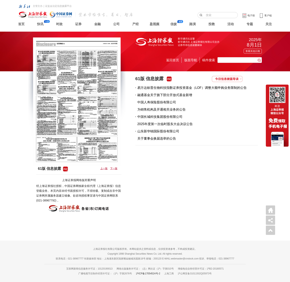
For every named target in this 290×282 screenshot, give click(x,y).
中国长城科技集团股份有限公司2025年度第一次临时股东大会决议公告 (165, 120)
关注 (268, 24)
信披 (173, 24)
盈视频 (154, 24)
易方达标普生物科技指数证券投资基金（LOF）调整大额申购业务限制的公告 (192, 87)
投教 (211, 24)
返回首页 (172, 60)
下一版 (113, 168)
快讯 (40, 24)
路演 (192, 24)
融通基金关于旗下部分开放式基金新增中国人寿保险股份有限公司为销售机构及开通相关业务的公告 (164, 102)
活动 (230, 24)
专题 (249, 24)
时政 (59, 24)
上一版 (104, 168)
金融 (97, 24)
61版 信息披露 (149, 78)
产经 (135, 24)
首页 (21, 24)
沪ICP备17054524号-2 (148, 273)
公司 (116, 24)
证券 (78, 24)
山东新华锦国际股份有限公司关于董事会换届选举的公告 (158, 135)
